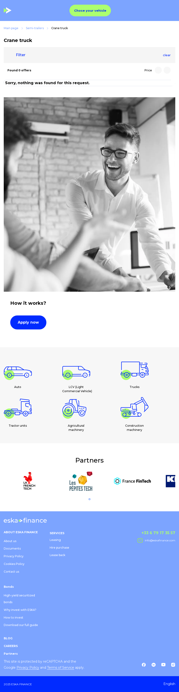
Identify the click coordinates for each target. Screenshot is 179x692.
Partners (11, 653)
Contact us (11, 571)
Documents (12, 548)
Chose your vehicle (90, 10)
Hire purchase (59, 547)
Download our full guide (21, 625)
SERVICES (57, 533)
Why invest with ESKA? (20, 610)
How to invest (13, 617)
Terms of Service (60, 667)
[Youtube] (163, 665)
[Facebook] (144, 665)
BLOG (8, 638)
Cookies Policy (14, 564)
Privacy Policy (14, 556)
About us (10, 541)
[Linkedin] (153, 665)
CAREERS (11, 646)
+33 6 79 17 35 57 (158, 533)
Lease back (57, 555)
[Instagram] (173, 665)
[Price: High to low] (158, 70)
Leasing (55, 540)
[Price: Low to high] (167, 70)
